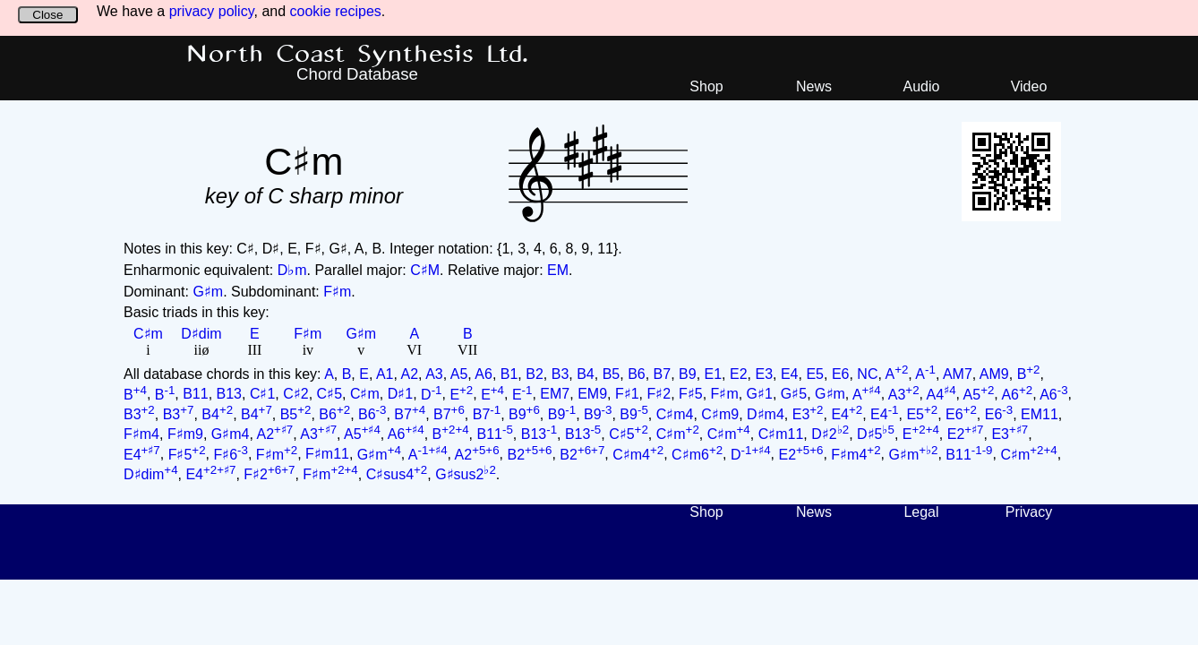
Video (1029, 86)
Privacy (1028, 512)
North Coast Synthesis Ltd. (357, 54)
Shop (706, 86)
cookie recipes (335, 11)
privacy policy (211, 11)
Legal (920, 512)
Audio (921, 86)
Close (47, 15)
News (814, 86)
